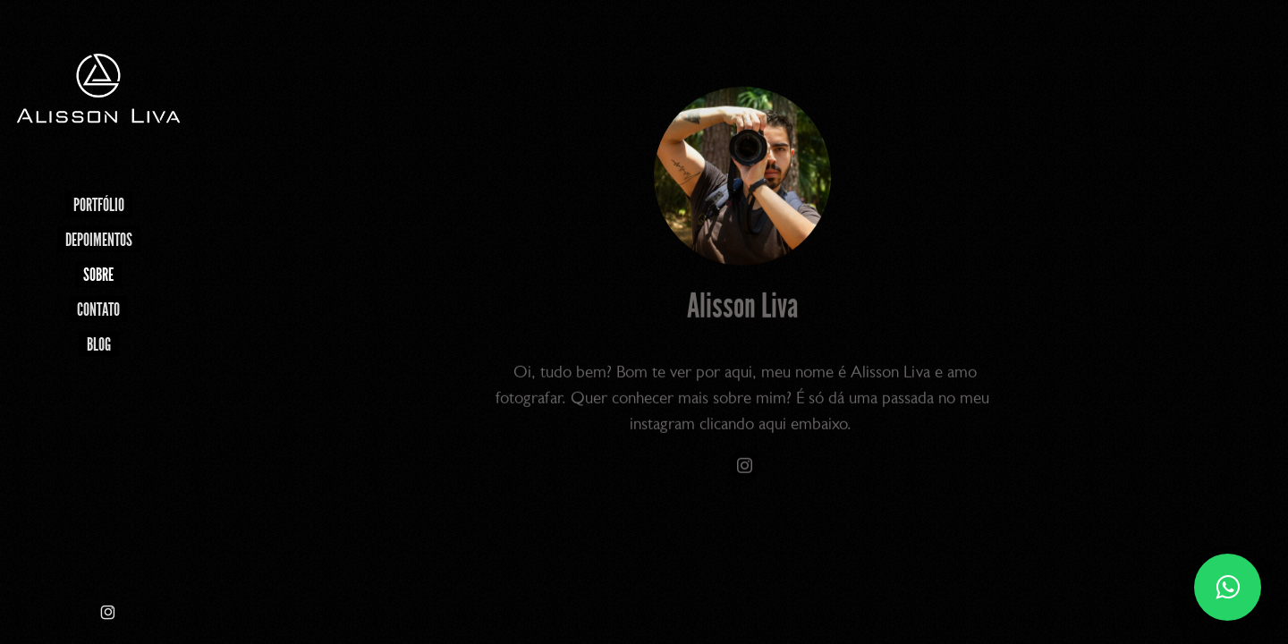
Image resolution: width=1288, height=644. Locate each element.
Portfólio (98, 205)
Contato (98, 309)
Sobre (98, 274)
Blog (99, 344)
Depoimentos (98, 239)
